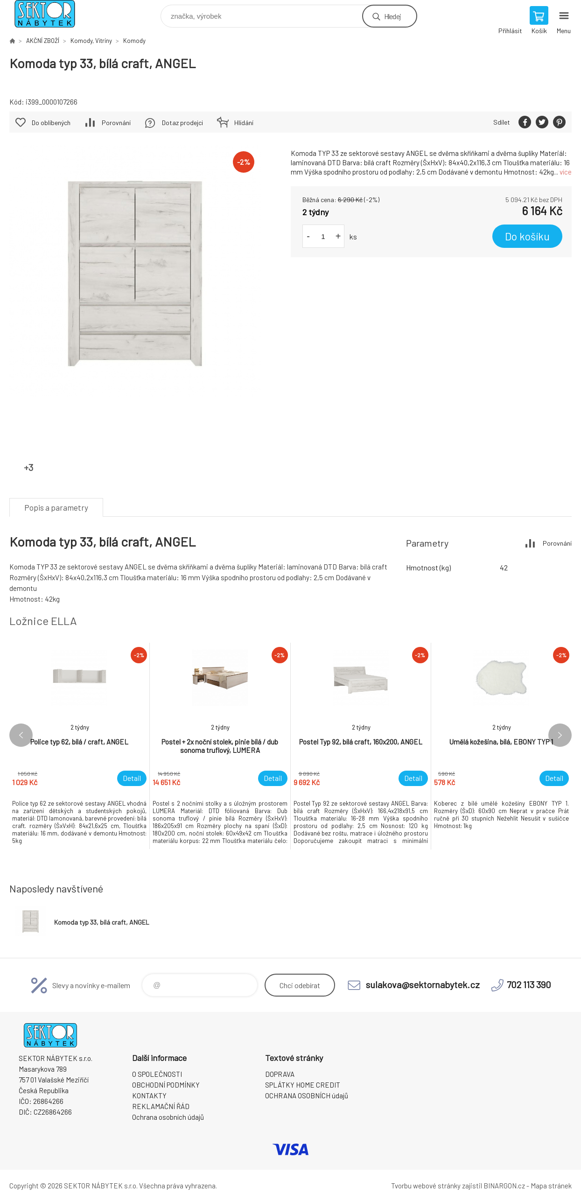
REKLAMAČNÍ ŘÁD (160, 1106)
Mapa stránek (551, 1185)
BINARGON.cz (504, 1185)
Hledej (392, 16)
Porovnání (116, 122)
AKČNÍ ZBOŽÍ (42, 40)
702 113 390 (529, 984)
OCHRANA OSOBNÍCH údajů (306, 1095)
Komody (134, 40)
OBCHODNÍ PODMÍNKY (166, 1085)
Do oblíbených (51, 122)
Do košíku (527, 236)
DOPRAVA (279, 1074)
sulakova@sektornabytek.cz (423, 984)
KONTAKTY (149, 1095)
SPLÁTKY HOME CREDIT (302, 1085)
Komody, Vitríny (91, 40)
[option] (79, 746)
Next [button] (560, 735)
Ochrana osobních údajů (168, 1117)
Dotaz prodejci (182, 122)
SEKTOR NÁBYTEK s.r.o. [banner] (50, 14)
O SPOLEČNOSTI (157, 1074)
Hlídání (243, 122)
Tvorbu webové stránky (426, 1185)
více (566, 172)
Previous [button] (21, 735)
